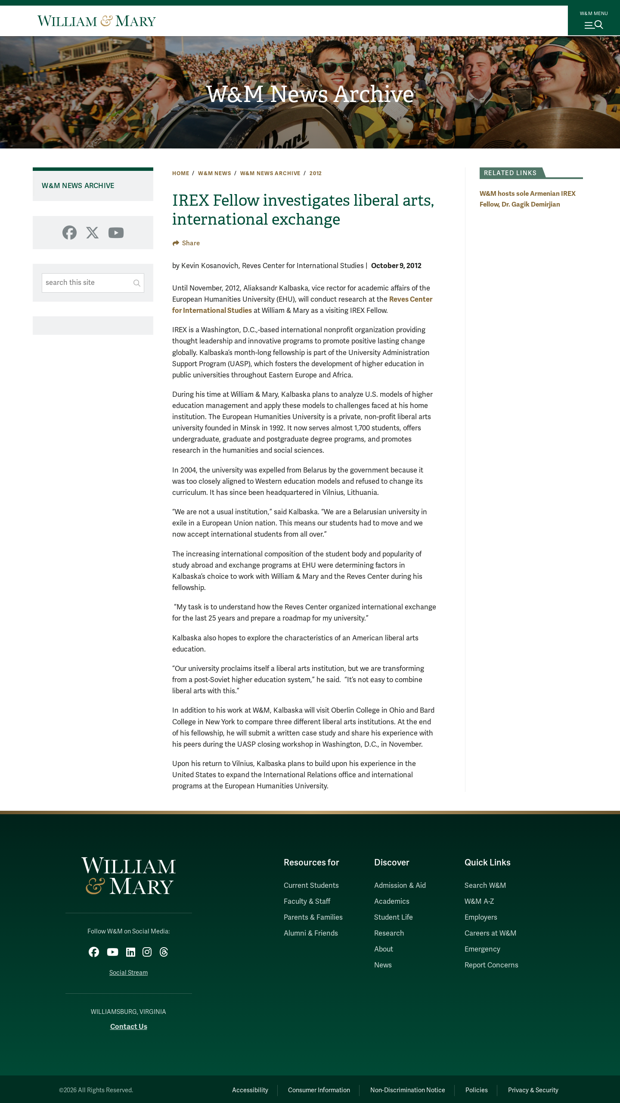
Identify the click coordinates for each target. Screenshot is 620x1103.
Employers (481, 917)
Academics (391, 901)
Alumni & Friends (311, 933)
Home (180, 173)
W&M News (214, 173)
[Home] (96, 20)
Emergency (482, 949)
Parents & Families (313, 917)
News (383, 965)
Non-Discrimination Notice (395, 1088)
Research (389, 933)
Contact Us (128, 1024)
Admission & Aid (400, 885)
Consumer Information (302, 1088)
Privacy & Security (531, 1088)
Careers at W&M (491, 933)
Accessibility (227, 1088)
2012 (316, 173)
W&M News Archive (310, 95)
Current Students (311, 885)
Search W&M (485, 885)
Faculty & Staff (307, 901)
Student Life (393, 917)
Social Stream (128, 970)
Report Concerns (491, 965)
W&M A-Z (479, 901)
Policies (469, 1088)
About (383, 949)
